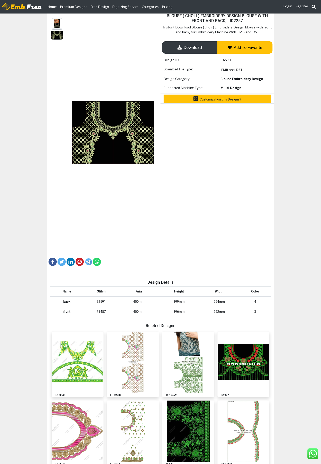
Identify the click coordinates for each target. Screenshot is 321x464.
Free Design (99, 6)
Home (52, 6)
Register (301, 6)
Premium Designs (73, 6)
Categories (150, 6)
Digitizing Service (125, 6)
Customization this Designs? (217, 98)
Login (287, 6)
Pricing (167, 6)
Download (189, 47)
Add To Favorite (245, 47)
